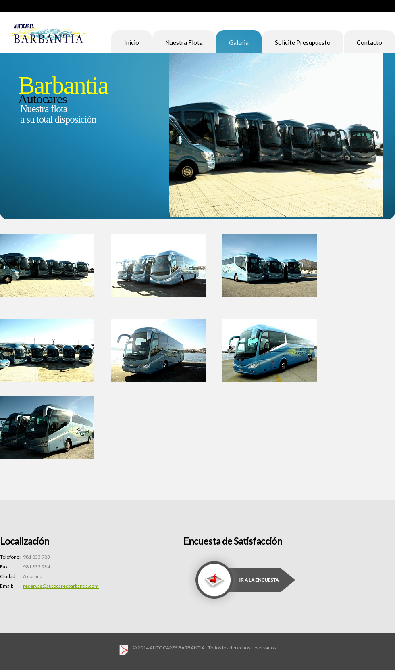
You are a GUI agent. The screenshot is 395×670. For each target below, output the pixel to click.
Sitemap (380, 5)
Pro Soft (49, 35)
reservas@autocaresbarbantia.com (61, 586)
